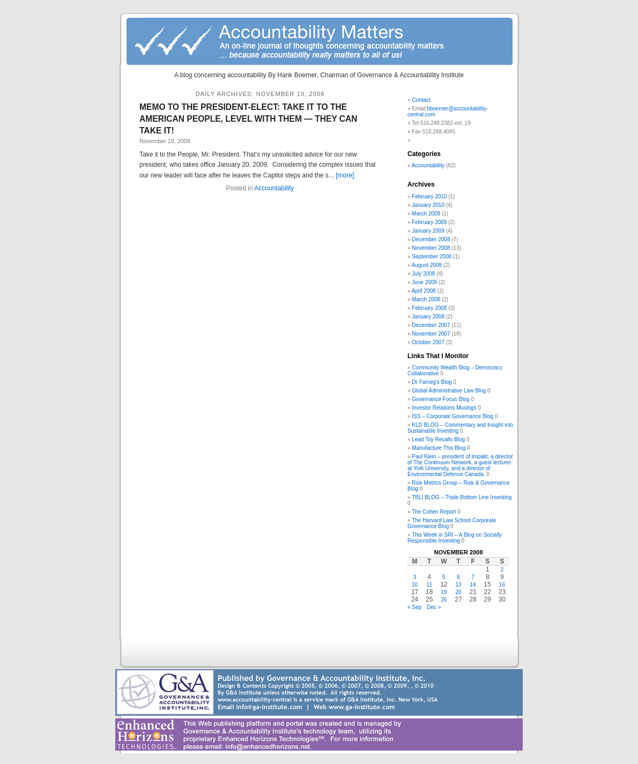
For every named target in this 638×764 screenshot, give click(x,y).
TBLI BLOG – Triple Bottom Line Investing (461, 497)
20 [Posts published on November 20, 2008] (458, 592)
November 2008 (431, 248)
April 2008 (424, 291)
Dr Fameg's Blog (431, 382)
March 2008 (426, 299)
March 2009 (426, 214)
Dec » (434, 607)
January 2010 (428, 205)
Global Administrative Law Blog (449, 391)
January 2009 (428, 231)
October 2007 (428, 342)
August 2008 (427, 265)
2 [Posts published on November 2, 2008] (502, 570)
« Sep (414, 607)
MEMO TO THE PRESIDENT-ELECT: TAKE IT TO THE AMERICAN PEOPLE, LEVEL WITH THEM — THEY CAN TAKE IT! (248, 118)
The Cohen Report (434, 512)
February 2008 (429, 308)
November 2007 (431, 334)
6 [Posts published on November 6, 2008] (458, 577)
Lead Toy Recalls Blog (438, 439)
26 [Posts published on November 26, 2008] (444, 600)
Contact (421, 100)
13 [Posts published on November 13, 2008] (458, 585)
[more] (345, 175)
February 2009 (429, 222)
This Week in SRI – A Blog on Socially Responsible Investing (454, 538)
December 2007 (431, 325)
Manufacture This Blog (438, 448)
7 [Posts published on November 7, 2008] (472, 577)
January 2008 (428, 317)
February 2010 (429, 196)
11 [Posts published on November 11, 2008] (429, 585)
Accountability (274, 188)
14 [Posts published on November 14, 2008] (473, 585)
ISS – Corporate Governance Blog (452, 416)
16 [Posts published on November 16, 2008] (502, 585)
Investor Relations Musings (444, 408)
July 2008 (423, 274)
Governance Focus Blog (440, 399)
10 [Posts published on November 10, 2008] (415, 585)
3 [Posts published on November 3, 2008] (415, 577)
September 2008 (431, 256)
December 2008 (431, 239)
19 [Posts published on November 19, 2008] (444, 592)
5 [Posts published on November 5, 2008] (444, 577)
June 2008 (424, 282)
